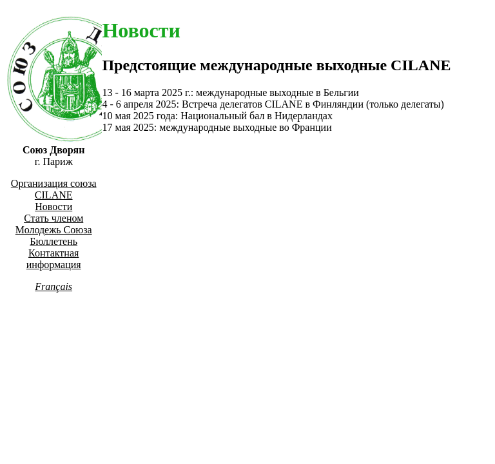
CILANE (54, 194)
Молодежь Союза (53, 229)
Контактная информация (53, 258)
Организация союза (54, 183)
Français (53, 286)
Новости (53, 206)
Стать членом (53, 218)
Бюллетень (53, 241)
